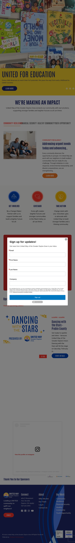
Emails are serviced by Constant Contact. (22, 292)
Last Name (13, 269)
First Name (14, 260)
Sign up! (37, 297)
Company (13, 279)
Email (12, 250)
